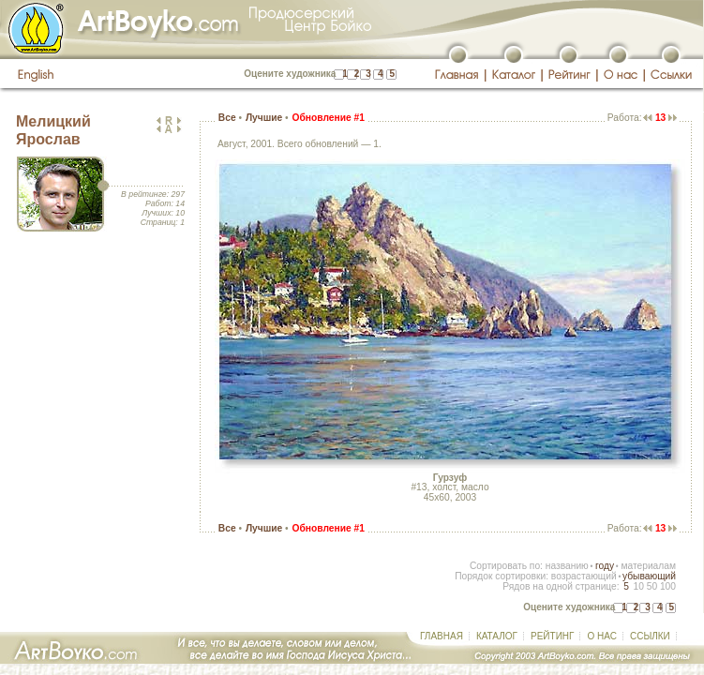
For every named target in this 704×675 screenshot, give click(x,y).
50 (652, 586)
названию (567, 566)
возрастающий (584, 576)
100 (668, 586)
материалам (648, 566)
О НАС (601, 636)
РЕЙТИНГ (552, 636)
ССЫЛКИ (650, 636)
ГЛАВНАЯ (441, 636)
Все (227, 117)
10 (638, 586)
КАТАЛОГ (496, 636)
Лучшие (264, 117)
